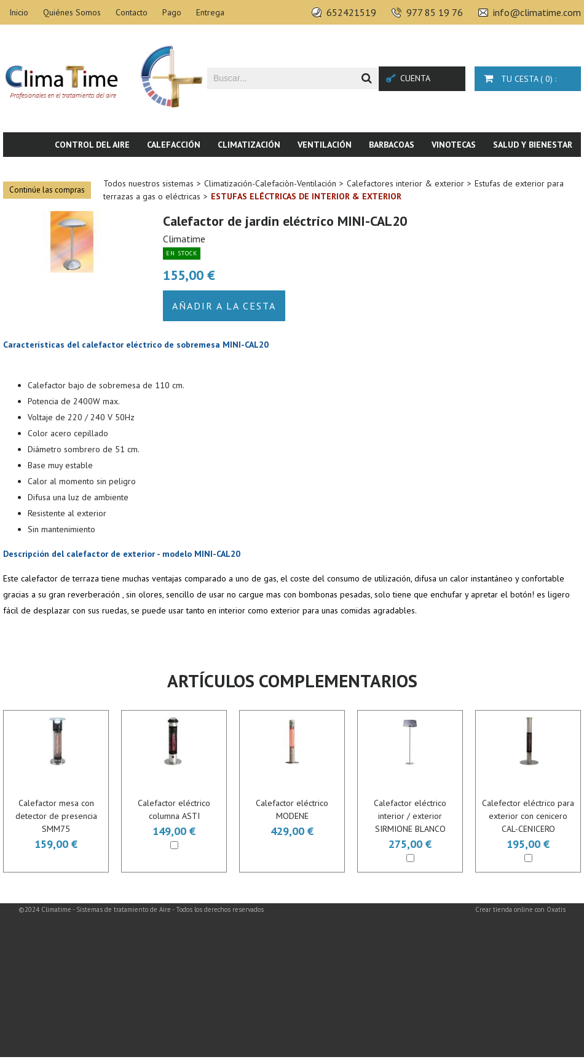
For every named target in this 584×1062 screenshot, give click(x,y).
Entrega (210, 12)
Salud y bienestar (532, 144)
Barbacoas (391, 144)
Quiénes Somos (72, 12)
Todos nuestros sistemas (148, 183)
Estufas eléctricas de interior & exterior (306, 196)
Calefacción (173, 144)
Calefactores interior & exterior (405, 183)
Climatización (249, 144)
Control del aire (92, 144)
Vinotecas (454, 144)
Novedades (548, 169)
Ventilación (325, 144)
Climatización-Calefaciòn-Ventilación (270, 183)
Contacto (132, 12)
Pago (171, 12)
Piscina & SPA (479, 169)
